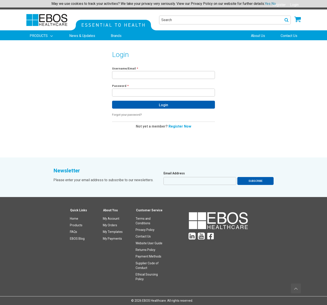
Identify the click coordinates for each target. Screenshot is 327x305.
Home (74, 218)
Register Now (180, 126)
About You (110, 210)
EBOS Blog (77, 238)
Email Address (174, 173)
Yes (268, 4)
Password (119, 86)
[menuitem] (41, 35)
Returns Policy (145, 250)
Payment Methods (148, 256)
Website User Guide (149, 243)
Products (76, 225)
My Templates (113, 232)
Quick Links (78, 210)
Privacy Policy (145, 230)
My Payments (112, 238)
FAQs (73, 232)
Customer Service (149, 210)
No (273, 4)
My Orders (110, 225)
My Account (111, 218)
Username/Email (124, 68)
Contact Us (143, 236)
